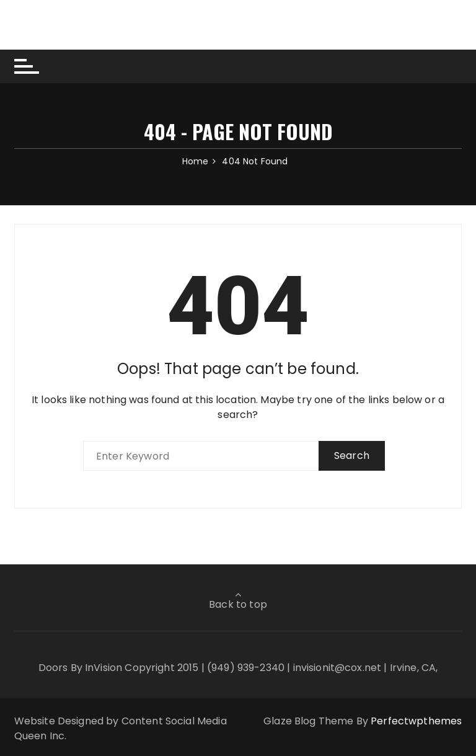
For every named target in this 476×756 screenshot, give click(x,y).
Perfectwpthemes (416, 721)
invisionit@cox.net (337, 667)
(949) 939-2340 (245, 667)
